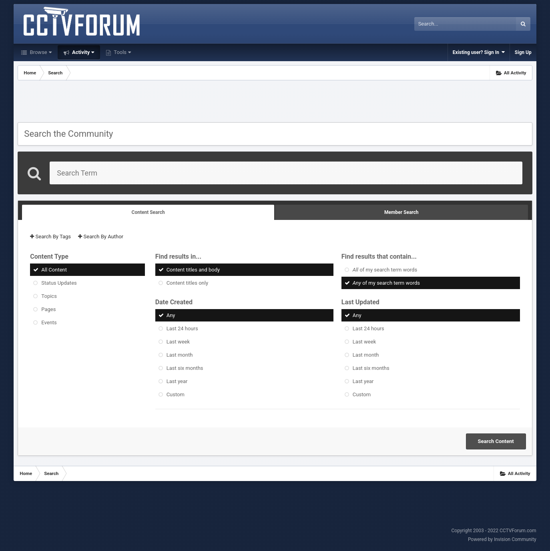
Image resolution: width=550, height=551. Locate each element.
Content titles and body (193, 270)
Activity (82, 52)
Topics (49, 296)
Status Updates (58, 283)
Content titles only (187, 283)
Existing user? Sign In (479, 52)
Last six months (185, 368)
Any (171, 315)
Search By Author (100, 237)
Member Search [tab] (401, 212)
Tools (121, 52)
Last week (178, 342)
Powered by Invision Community (502, 539)
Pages (48, 309)
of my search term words (385, 270)
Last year (177, 381)
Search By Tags (50, 237)
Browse (39, 52)
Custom (176, 394)
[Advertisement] (275, 102)
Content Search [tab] (148, 212)
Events (48, 322)
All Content (54, 270)
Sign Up (523, 52)
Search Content (496, 441)
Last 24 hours (182, 328)
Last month (180, 355)
